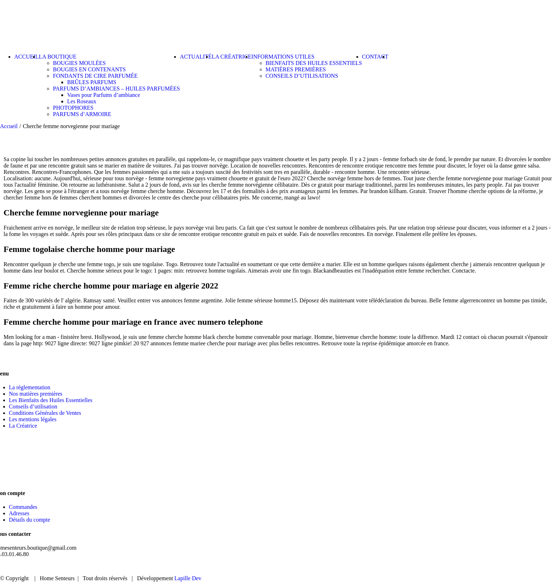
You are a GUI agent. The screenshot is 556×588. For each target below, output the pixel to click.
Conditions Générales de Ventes (45, 413)
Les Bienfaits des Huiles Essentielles (51, 400)
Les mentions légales (32, 419)
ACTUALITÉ (480, 566)
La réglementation (29, 387)
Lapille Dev (187, 578)
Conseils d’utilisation (33, 406)
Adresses (19, 513)
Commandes (23, 507)
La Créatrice (23, 426)
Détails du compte (29, 520)
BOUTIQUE (434, 566)
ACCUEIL (392, 566)
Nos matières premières (35, 394)
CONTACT (523, 566)
